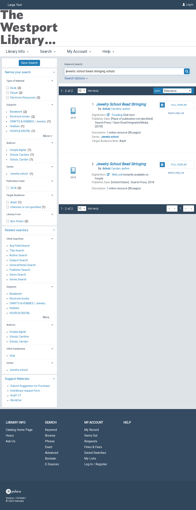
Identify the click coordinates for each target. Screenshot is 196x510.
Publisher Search (20, 269)
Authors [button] (11, 143)
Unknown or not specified (25, 207)
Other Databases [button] (16, 348)
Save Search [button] (29, 63)
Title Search (17, 250)
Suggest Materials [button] (17, 379)
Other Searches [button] (15, 238)
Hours (10, 435)
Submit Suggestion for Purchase (30, 385)
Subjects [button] (11, 104)
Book (13, 87)
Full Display (173, 104)
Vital (12, 355)
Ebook (14, 92)
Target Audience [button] (15, 195)
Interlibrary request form (25, 390)
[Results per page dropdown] (82, 90)
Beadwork (16, 111)
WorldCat (15, 400)
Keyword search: (74, 64)
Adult (13, 202)
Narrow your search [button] (18, 72)
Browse (50, 435)
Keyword (51, 430)
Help (127, 422)
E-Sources (52, 464)
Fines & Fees (93, 447)
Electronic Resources (23, 97)
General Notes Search (23, 265)
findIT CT (15, 395)
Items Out (90, 435)
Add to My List (176, 112)
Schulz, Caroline (19, 154)
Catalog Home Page (19, 430)
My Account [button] (79, 51)
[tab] (29, 72)
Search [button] (47, 51)
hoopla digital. (18, 149)
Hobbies (15, 126)
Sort (157, 91)
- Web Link (115, 174)
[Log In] (183, 4)
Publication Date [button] (15, 181)
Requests (90, 441)
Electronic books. (20, 116)
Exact (48, 447)
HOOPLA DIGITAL (20, 131)
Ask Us (10, 441)
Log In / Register (95, 464)
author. (116, 108)
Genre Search (18, 274)
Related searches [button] (16, 230)
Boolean (50, 458)
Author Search (18, 255)
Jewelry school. (19, 173)
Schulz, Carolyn (19, 159)
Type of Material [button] (15, 80)
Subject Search (19, 260)
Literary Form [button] (14, 214)
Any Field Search (20, 245)
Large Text (15, 5)
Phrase (50, 441)
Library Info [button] (17, 51)
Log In (189, 4)
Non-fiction (17, 221)
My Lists (90, 458)
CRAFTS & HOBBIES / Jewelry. (28, 121)
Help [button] (108, 51)
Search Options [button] (76, 78)
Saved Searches (95, 453)
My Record (91, 430)
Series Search (18, 279)
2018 (13, 188)
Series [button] (10, 166)
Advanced (51, 453)
